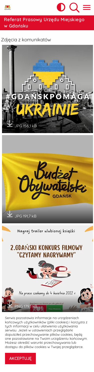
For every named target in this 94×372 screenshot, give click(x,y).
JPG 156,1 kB (21, 124)
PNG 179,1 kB (21, 304)
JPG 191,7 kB (21, 214)
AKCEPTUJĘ (20, 358)
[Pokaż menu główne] (86, 7)
